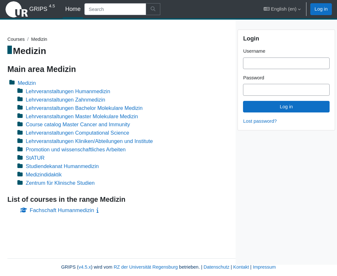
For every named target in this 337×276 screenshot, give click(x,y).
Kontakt (210, 260)
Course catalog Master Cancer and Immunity (95, 125)
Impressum (123, 267)
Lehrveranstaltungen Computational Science (95, 133)
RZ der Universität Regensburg (112, 260)
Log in (321, 9)
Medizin (42, 83)
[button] (282, 9)
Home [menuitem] (73, 9)
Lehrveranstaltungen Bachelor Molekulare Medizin (102, 108)
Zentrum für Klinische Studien (77, 184)
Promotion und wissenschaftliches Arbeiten (93, 150)
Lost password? (260, 132)
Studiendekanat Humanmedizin (79, 167)
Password (253, 89)
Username (254, 62)
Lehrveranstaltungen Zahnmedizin (83, 100)
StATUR (51, 159)
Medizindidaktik (60, 176)
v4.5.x (48, 260)
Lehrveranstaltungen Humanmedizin (85, 91)
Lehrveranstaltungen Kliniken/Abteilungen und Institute (107, 142)
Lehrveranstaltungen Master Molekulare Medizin (99, 117)
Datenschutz (185, 260)
